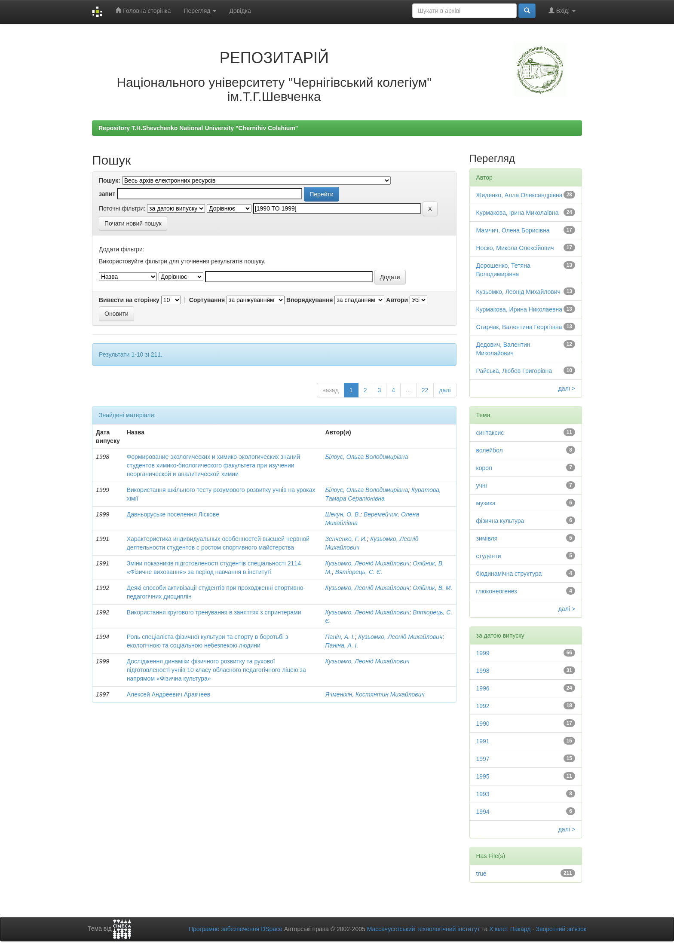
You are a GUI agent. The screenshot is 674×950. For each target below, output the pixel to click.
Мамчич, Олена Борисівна (513, 230)
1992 (483, 706)
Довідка (240, 10)
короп (484, 467)
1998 (483, 670)
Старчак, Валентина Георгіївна (519, 327)
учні (481, 485)
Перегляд (200, 10)
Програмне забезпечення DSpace (235, 929)
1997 (483, 758)
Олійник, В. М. (432, 587)
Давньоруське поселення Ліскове (173, 514)
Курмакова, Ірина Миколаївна (517, 212)
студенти (488, 556)
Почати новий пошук (133, 223)
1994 (483, 811)
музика (486, 503)
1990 (483, 723)
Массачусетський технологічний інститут (423, 929)
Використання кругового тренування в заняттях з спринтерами (214, 612)
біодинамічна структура (509, 573)
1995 (483, 776)
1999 (483, 653)
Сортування (207, 299)
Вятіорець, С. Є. (359, 571)
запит (107, 193)
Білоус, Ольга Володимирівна (366, 456)
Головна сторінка (143, 10)
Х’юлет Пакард (509, 929)
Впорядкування (309, 299)
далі (444, 390)
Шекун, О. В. (342, 514)
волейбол (489, 450)
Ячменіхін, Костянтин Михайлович (374, 694)
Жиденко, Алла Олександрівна (519, 195)
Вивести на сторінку (129, 299)
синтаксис (490, 432)
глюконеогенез (496, 591)
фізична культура (500, 520)
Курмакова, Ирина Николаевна (519, 309)
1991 (483, 741)
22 (425, 390)
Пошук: (109, 180)
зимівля (487, 538)
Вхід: (562, 10)
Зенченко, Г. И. (346, 538)
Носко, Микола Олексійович (515, 247)
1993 (483, 794)
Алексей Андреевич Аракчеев (168, 694)
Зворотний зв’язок (561, 929)
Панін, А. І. (340, 636)
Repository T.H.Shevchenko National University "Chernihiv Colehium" (198, 128)
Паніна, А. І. (341, 645)
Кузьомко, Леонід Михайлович (367, 563)
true (481, 873)
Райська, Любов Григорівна (514, 370)
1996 (483, 688)
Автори (397, 299)
